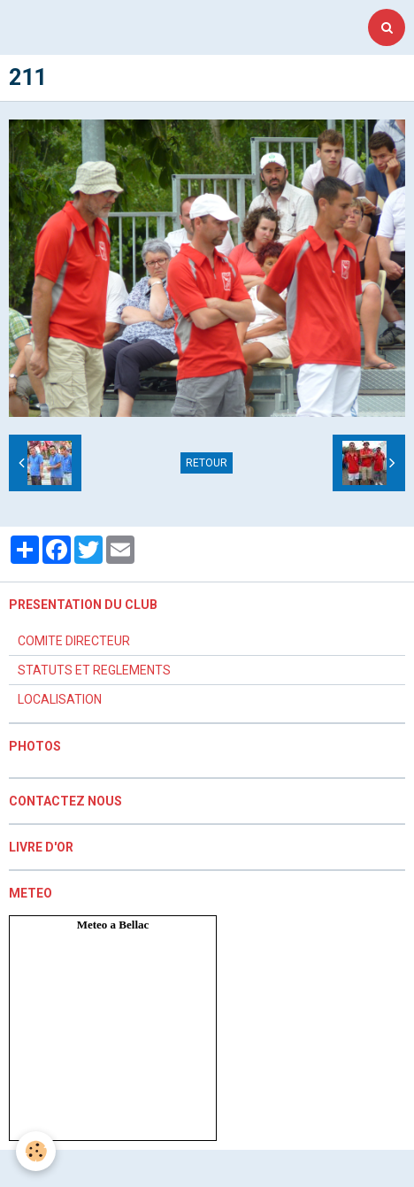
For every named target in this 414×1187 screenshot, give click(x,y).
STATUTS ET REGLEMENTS (94, 670)
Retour (206, 463)
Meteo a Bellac (113, 924)
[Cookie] (36, 1151)
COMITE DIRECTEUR (74, 641)
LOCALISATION (60, 699)
